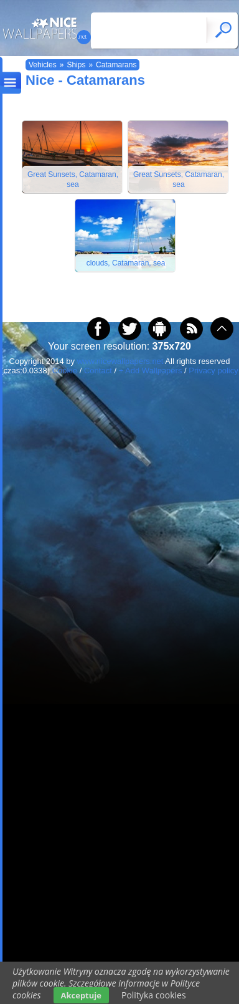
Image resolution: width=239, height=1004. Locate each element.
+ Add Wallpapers (150, 370)
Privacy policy (213, 370)
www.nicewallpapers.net (120, 361)
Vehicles (43, 64)
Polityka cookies (153, 995)
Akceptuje (81, 995)
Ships (76, 64)
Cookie (64, 370)
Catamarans (116, 64)
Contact (98, 370)
